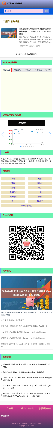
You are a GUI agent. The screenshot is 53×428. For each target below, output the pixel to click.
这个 (13, 201)
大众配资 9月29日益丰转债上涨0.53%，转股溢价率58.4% (23, 332)
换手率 (48, 70)
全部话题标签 (26, 206)
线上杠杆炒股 (27, 408)
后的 (40, 179)
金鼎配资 (13, 192)
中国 (40, 192)
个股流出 (38, 70)
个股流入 (28, 70)
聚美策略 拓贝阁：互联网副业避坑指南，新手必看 (23, 372)
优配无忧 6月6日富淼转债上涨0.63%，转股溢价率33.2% (23, 338)
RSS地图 (29, 423)
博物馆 (39, 183)
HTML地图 (37, 423)
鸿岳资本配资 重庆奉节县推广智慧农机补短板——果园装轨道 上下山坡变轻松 (35, 31)
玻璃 (13, 183)
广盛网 (10, 408)
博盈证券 (39, 201)
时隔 (40, 188)
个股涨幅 (6, 70)
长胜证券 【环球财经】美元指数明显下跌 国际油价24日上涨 (24, 326)
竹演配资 (13, 197)
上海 (13, 179)
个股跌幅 (17, 70)
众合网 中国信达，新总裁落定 (12, 320)
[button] (2, 134)
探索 (40, 197)
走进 (13, 188)
